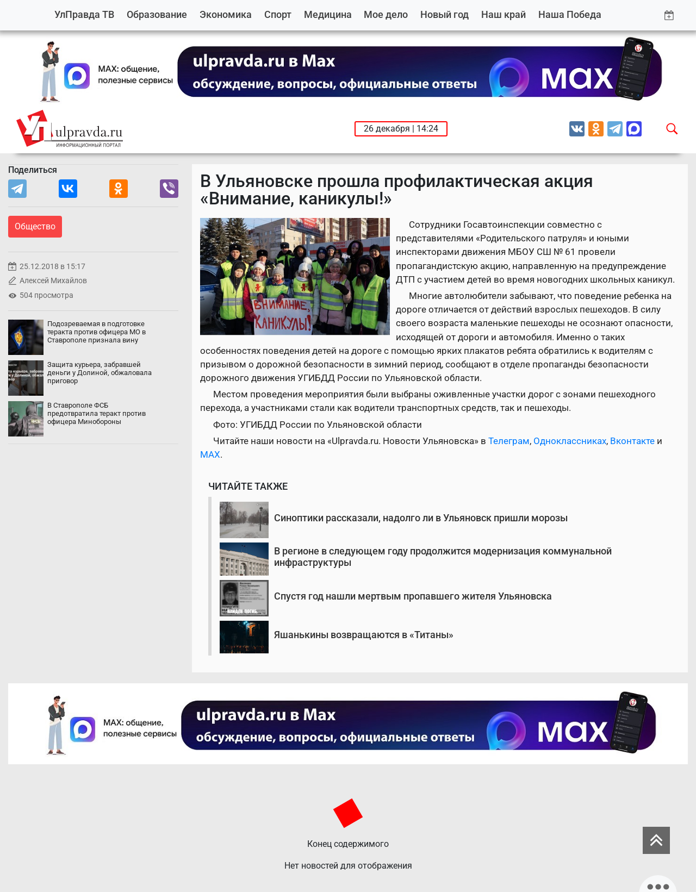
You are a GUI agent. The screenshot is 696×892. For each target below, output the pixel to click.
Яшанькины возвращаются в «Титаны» (363, 634)
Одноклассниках (569, 440)
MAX (210, 454)
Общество (35, 226)
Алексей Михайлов (53, 280)
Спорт (277, 14)
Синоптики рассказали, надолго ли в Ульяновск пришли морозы (421, 517)
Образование (157, 14)
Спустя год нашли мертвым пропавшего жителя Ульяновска (413, 596)
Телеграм (509, 440)
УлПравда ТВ (84, 14)
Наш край (503, 14)
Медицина (328, 14)
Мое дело (386, 14)
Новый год (444, 14)
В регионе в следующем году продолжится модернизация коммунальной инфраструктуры (443, 557)
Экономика (226, 14)
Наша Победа (569, 14)
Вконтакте (632, 440)
